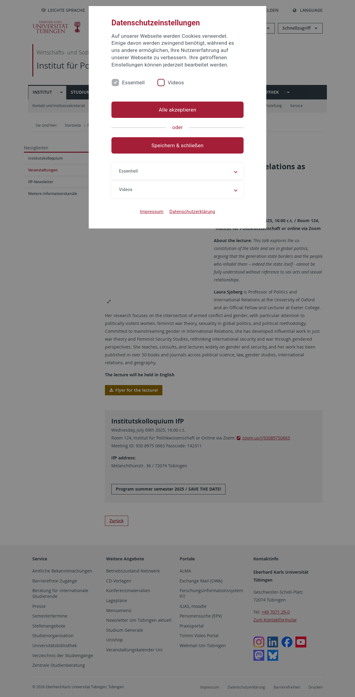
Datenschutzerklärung (192, 211)
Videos (176, 82)
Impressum (152, 211)
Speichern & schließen (177, 145)
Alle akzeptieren (177, 110)
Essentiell (133, 82)
